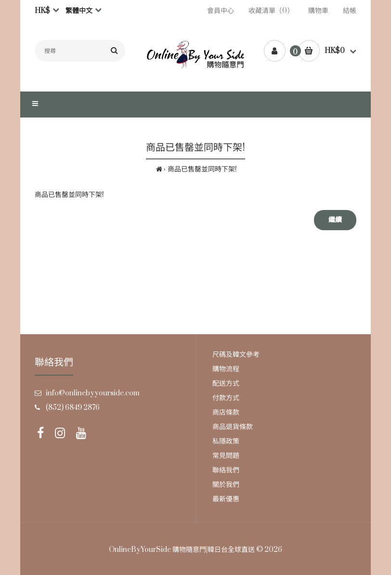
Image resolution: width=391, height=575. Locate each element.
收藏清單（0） (271, 10)
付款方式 (225, 398)
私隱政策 (225, 441)
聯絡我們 (225, 470)
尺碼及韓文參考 (236, 354)
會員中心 (220, 10)
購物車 (318, 10)
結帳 (349, 10)
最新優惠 (225, 499)
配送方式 (225, 383)
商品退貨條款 (232, 426)
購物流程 (225, 369)
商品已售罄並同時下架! (202, 169)
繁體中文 (78, 10)
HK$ (42, 10)
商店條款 (225, 412)
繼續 (335, 219)
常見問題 (225, 455)
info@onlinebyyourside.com (93, 393)
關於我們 (225, 484)
